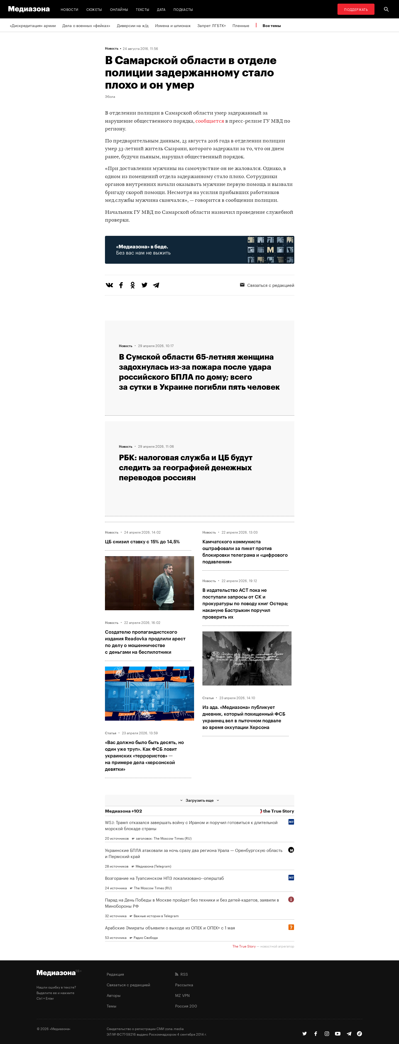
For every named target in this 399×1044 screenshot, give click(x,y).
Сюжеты (94, 9)
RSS (181, 974)
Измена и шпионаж (173, 25)
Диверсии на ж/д (132, 25)
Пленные (240, 25)
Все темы (272, 25)
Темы (111, 1005)
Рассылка (184, 984)
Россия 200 (186, 1005)
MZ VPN (182, 995)
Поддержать (356, 9)
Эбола (110, 96)
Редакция (115, 974)
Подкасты (183, 9)
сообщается (209, 121)
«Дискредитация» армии (33, 25)
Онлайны (119, 9)
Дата (161, 9)
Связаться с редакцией (267, 284)
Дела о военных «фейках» (86, 25)
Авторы (114, 995)
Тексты (142, 9)
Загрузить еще (200, 800)
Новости (70, 9)
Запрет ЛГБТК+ (211, 25)
